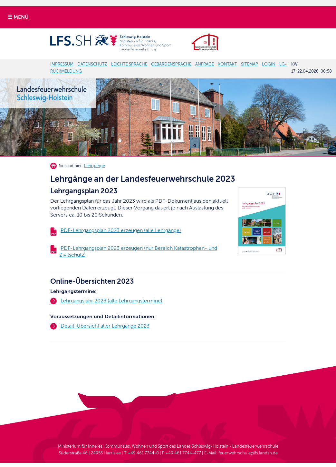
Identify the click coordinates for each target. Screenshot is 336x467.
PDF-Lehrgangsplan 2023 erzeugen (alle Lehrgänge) (121, 230)
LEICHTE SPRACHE (129, 64)
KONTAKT (227, 64)
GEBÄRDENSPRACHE (171, 64)
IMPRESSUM (61, 64)
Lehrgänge (94, 166)
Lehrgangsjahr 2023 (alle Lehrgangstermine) (111, 301)
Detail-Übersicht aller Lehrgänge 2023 (105, 326)
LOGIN (268, 64)
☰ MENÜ (18, 17)
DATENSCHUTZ (92, 64)
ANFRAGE (204, 64)
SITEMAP (249, 64)
